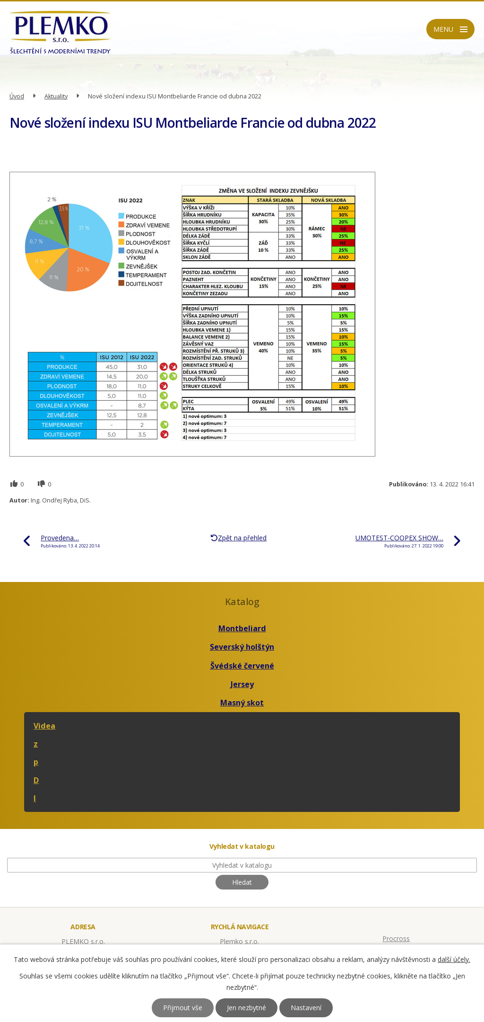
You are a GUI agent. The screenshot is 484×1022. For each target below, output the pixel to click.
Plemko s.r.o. (239, 941)
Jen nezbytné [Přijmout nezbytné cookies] (246, 1007)
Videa (44, 726)
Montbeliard (242, 628)
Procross (396, 938)
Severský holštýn (242, 647)
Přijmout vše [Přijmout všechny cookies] (182, 1007)
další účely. (454, 959)
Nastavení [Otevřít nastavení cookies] (306, 1007)
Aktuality (56, 96)
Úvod (16, 96)
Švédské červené (242, 666)
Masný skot (242, 702)
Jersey (242, 684)
